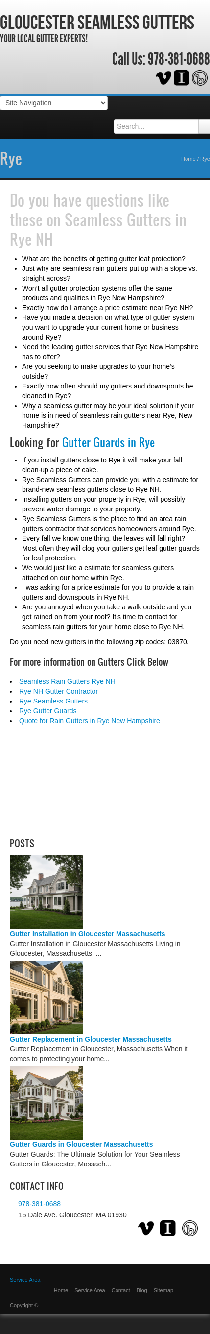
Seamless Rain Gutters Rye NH (67, 681)
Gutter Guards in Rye (108, 442)
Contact (121, 1290)
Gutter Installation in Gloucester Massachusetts (87, 934)
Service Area (25, 1280)
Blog (142, 1290)
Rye (11, 158)
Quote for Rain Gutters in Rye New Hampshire (89, 721)
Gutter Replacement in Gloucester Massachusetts (91, 1039)
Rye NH (31, 239)
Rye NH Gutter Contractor (58, 691)
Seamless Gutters (118, 219)
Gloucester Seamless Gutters (97, 22)
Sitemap (163, 1290)
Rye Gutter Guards (48, 711)
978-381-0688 (179, 59)
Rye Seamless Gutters (53, 701)
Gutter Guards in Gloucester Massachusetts (81, 1144)
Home (188, 159)
